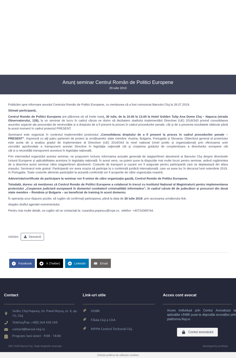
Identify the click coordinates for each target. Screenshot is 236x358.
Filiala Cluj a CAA (103, 320)
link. (184, 198)
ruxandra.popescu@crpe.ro (100, 210)
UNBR (95, 311)
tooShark (223, 346)
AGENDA (13, 236)
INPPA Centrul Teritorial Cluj (111, 329)
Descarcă (35, 236)
